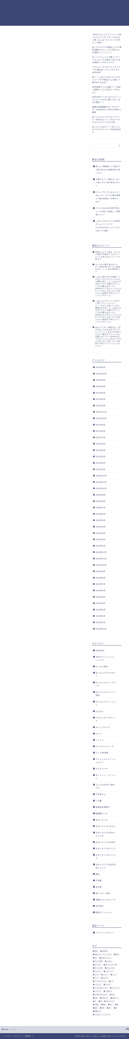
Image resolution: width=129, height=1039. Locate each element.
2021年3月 (101, 463)
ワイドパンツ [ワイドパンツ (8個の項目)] (115, 988)
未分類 (99, 887)
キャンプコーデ (103, 727)
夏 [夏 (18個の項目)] (101, 1001)
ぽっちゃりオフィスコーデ (106, 684)
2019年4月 (101, 603)
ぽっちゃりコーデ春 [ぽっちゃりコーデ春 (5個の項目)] (111, 964)
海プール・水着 (103, 893)
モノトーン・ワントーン (106, 776)
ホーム (98, 4)
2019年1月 (101, 622)
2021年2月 (101, 469)
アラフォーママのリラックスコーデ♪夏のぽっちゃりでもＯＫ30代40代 (106, 69)
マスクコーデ (102, 769)
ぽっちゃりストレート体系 (106, 693)
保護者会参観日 (103, 807)
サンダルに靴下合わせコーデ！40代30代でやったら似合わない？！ (107, 267)
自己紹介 (100, 906)
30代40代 (100, 650)
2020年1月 (101, 546)
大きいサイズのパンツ (106, 849)
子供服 (99, 880)
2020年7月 (101, 507)
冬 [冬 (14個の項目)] (95, 1001)
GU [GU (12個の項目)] (96, 958)
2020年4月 (101, 527)
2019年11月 (101, 559)
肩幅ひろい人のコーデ (106, 900)
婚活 (98, 874)
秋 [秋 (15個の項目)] (116, 1008)
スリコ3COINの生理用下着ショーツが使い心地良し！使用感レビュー (108, 211)
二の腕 (99, 801)
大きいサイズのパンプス (106, 856)
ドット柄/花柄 (102, 753)
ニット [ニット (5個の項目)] (114, 974)
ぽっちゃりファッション (106, 703)
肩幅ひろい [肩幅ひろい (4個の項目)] (98, 1011)
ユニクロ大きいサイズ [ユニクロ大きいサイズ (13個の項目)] (101, 988)
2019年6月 (101, 590)
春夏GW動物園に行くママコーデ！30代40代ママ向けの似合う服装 (106, 109)
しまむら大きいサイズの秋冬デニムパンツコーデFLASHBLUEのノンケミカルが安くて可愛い (108, 226)
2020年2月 (101, 539)
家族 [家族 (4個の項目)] (104, 1004)
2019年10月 (101, 565)
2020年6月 (101, 514)
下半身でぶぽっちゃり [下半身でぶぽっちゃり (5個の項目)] (101, 994)
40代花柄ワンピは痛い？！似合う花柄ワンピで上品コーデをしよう (106, 89)
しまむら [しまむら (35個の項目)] (109, 961)
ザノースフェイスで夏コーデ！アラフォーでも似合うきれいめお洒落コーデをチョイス (106, 59)
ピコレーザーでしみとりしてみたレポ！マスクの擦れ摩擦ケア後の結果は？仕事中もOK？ (108, 197)
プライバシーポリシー (114, 4)
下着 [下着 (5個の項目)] (113, 994)
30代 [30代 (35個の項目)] (96, 951)
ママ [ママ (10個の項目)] (111, 981)
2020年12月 (101, 476)
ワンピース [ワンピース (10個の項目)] (98, 991)
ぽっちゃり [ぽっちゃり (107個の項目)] (98, 964)
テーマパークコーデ (105, 746)
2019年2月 (101, 616)
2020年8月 (101, 501)
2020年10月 (101, 488)
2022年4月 (101, 399)
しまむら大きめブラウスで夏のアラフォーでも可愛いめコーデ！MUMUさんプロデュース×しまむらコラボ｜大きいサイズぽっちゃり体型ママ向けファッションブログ (108, 288)
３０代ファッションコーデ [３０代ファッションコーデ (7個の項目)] (102, 1014)
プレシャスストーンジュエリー (106, 760)
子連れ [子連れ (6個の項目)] (97, 1004)
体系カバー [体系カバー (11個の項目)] (115, 998)
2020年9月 (101, 495)
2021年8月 (101, 431)
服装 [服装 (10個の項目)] (96, 1008)
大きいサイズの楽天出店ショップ (106, 866)
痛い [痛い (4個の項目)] (110, 1008)
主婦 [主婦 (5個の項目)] (96, 998)
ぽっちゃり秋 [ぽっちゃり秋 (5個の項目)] (110, 968)
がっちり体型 (102, 666)
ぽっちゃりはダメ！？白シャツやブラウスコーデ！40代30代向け (106, 129)
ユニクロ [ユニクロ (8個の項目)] (107, 984)
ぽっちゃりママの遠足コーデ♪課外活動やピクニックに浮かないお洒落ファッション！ (106, 49)
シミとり (100, 740)
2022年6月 (101, 393)
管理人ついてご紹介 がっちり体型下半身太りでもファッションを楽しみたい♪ (107, 254)
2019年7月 (101, 584)
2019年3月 (101, 610)
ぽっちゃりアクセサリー (106, 674)
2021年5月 (101, 450)
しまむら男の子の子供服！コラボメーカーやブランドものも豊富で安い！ (107, 279)
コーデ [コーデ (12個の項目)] (97, 974)
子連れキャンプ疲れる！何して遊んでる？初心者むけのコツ (108, 182)
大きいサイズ (102, 820)
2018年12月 (101, 629)
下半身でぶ (101, 794)
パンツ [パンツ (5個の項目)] (97, 978)
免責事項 (28, 1036)
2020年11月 (101, 482)
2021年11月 (101, 412)
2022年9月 (101, 380)
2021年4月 (101, 457)
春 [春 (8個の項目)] (117, 1004)
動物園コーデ (102, 813)
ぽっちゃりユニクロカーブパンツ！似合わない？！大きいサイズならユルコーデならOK (106, 119)
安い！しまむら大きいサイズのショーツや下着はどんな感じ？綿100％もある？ (106, 79)
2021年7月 (101, 437)
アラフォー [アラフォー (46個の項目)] (98, 971)
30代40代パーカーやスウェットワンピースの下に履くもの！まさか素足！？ (106, 99)
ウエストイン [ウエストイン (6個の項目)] (109, 971)
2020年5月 (101, 520)
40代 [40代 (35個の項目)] (117, 954)
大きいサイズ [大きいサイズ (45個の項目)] (110, 1001)
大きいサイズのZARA (105, 842)
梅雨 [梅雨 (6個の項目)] (103, 1008)
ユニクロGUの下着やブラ (105, 786)
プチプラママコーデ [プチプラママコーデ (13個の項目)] (100, 981)
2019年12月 (101, 552)
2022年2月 (101, 405)
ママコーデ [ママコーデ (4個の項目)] (98, 984)
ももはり (100, 711)
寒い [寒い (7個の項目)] (111, 1004)
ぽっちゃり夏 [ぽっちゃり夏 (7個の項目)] (98, 968)
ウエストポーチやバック (106, 719)
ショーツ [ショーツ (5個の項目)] (105, 974)
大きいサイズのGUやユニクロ (105, 834)
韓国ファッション (104, 912)
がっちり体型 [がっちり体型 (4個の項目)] (98, 961)
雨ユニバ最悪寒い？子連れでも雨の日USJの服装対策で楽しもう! (108, 169)
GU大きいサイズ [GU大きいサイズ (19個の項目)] (106, 958)
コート (99, 734)
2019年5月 (101, 597)
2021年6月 (101, 444)
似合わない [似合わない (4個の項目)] (105, 998)
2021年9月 (101, 425)
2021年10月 (101, 418)
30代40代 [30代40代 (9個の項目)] (104, 951)
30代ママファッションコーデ (105, 658)
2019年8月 (101, 578)
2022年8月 (101, 386)
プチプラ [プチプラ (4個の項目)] (105, 978)
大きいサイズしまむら (106, 826)
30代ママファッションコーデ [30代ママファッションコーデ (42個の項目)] (103, 954)
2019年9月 (101, 571)
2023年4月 (101, 367)
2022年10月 (101, 374)
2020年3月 (101, 533)
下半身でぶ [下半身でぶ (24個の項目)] (108, 991)
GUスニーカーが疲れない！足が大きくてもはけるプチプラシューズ (108, 329)
